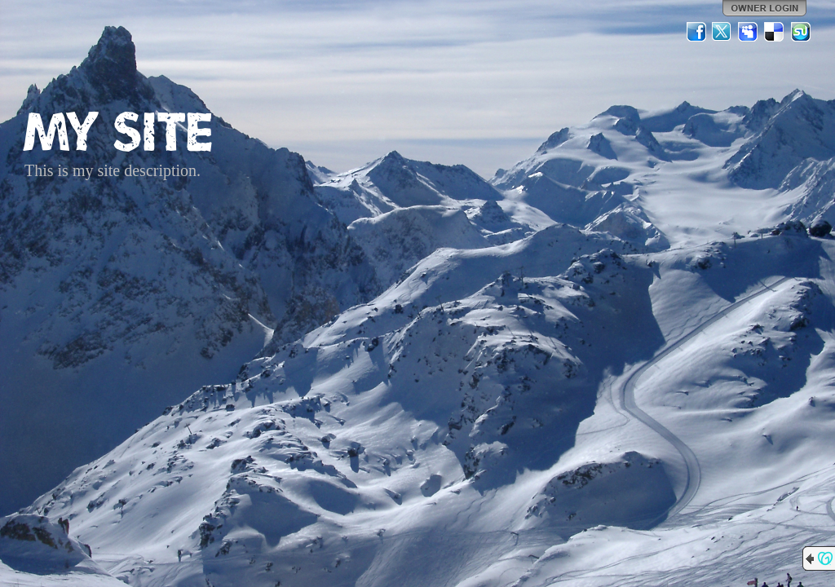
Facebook (696, 31)
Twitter (722, 31)
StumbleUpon (800, 31)
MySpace (748, 31)
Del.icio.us (774, 31)
